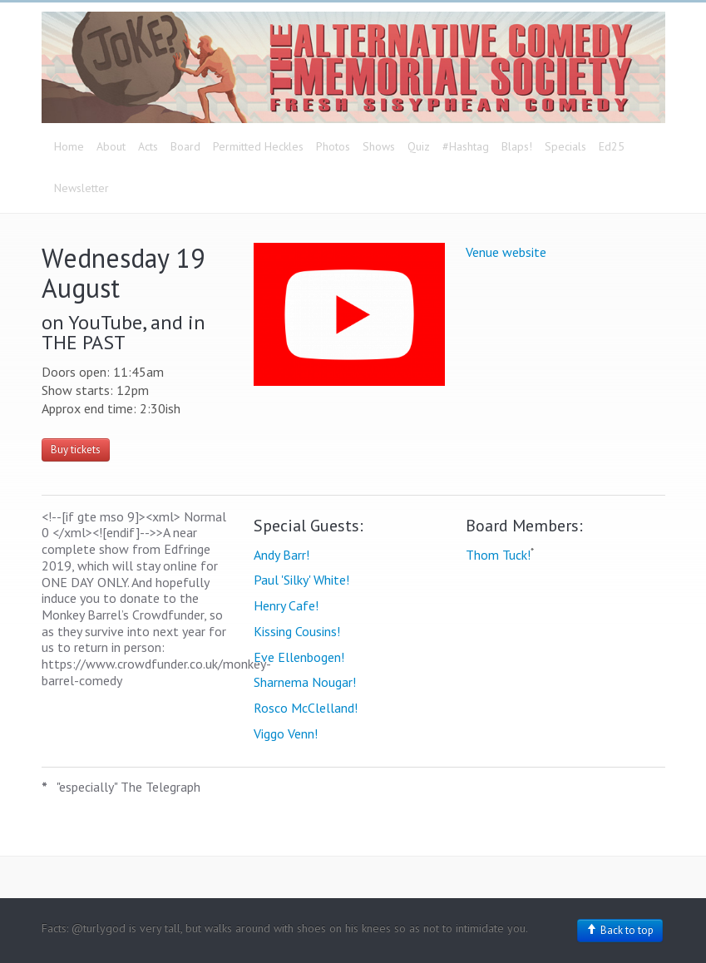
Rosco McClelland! (306, 707)
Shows (379, 146)
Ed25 (612, 146)
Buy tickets (76, 449)
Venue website (506, 252)
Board (185, 146)
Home (69, 146)
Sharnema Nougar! (305, 682)
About (111, 146)
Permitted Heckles (258, 146)
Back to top (620, 930)
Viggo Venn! (286, 733)
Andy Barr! (281, 554)
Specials (565, 146)
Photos (333, 146)
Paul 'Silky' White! (301, 579)
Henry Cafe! (286, 605)
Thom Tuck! (498, 554)
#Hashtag (465, 146)
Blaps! (516, 146)
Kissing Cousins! (297, 631)
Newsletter (81, 187)
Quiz (418, 146)
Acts (148, 146)
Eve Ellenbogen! (299, 657)
